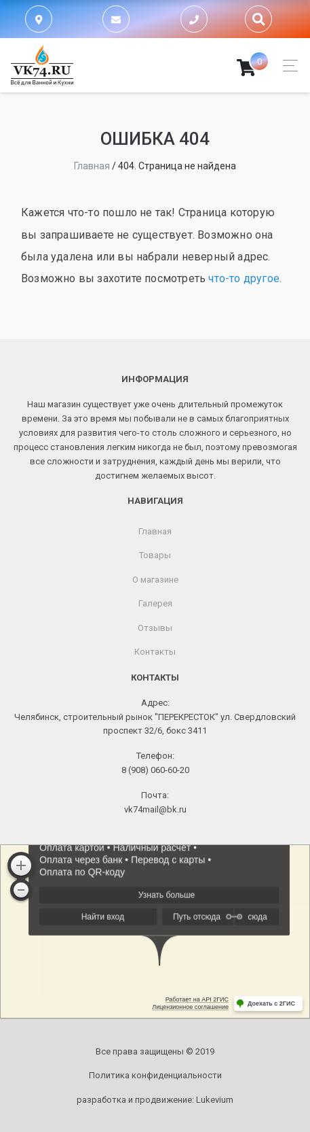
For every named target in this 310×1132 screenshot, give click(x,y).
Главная (155, 531)
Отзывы (155, 628)
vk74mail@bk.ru (155, 809)
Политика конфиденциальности (155, 1075)
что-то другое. (245, 278)
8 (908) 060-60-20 (155, 770)
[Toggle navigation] (286, 65)
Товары (155, 555)
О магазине (155, 579)
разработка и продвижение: (155, 1100)
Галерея (155, 603)
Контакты (155, 652)
